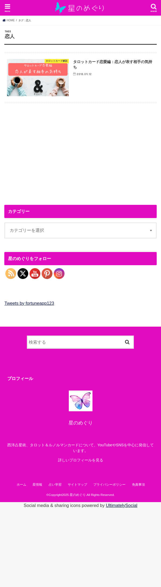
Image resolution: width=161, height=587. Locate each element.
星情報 (37, 484)
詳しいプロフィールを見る (80, 460)
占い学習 (55, 484)
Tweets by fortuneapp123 (29, 303)
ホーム (21, 484)
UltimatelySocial (121, 505)
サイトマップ (77, 484)
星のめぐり (78, 494)
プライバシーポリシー (109, 484)
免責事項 (138, 484)
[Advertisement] (49, 151)
